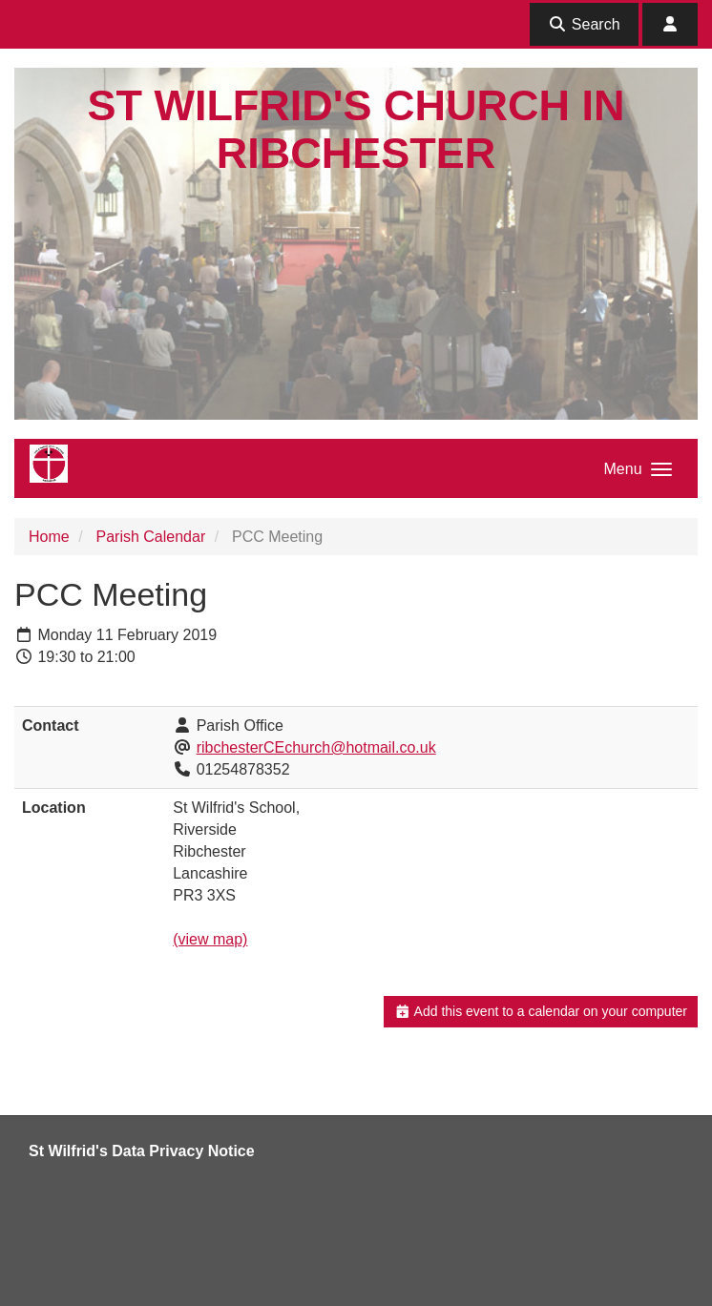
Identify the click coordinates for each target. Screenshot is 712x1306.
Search (583, 24)
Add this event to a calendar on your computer (540, 1011)
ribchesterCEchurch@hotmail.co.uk (316, 747)
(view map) (210, 939)
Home (49, 537)
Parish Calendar (150, 537)
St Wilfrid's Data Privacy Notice (142, 1151)
